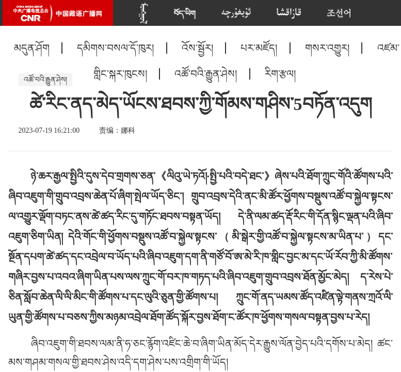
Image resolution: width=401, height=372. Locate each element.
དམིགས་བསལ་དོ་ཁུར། (115, 48)
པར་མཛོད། (258, 48)
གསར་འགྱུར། (327, 48)
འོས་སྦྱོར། (197, 48)
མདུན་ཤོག (32, 48)
